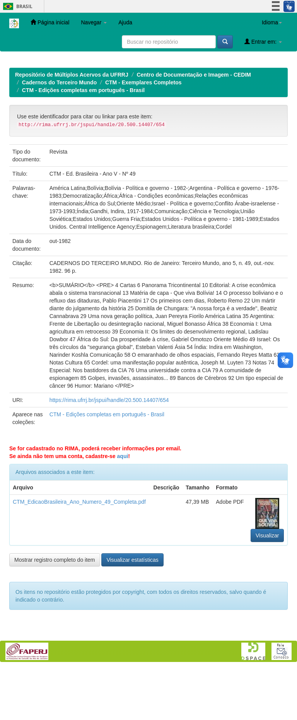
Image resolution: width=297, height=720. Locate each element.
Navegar (94, 22)
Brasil (16, 6)
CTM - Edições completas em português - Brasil (83, 140)
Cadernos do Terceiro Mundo (59, 133)
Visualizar (267, 586)
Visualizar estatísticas (132, 610)
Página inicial (50, 22)
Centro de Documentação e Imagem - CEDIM (194, 125)
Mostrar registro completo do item (54, 610)
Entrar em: (263, 41)
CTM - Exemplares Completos (143, 133)
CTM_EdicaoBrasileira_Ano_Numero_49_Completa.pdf (79, 552)
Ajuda (125, 22)
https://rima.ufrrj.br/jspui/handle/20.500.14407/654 (109, 450)
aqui (122, 506)
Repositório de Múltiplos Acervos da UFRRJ (71, 125)
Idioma (272, 22)
